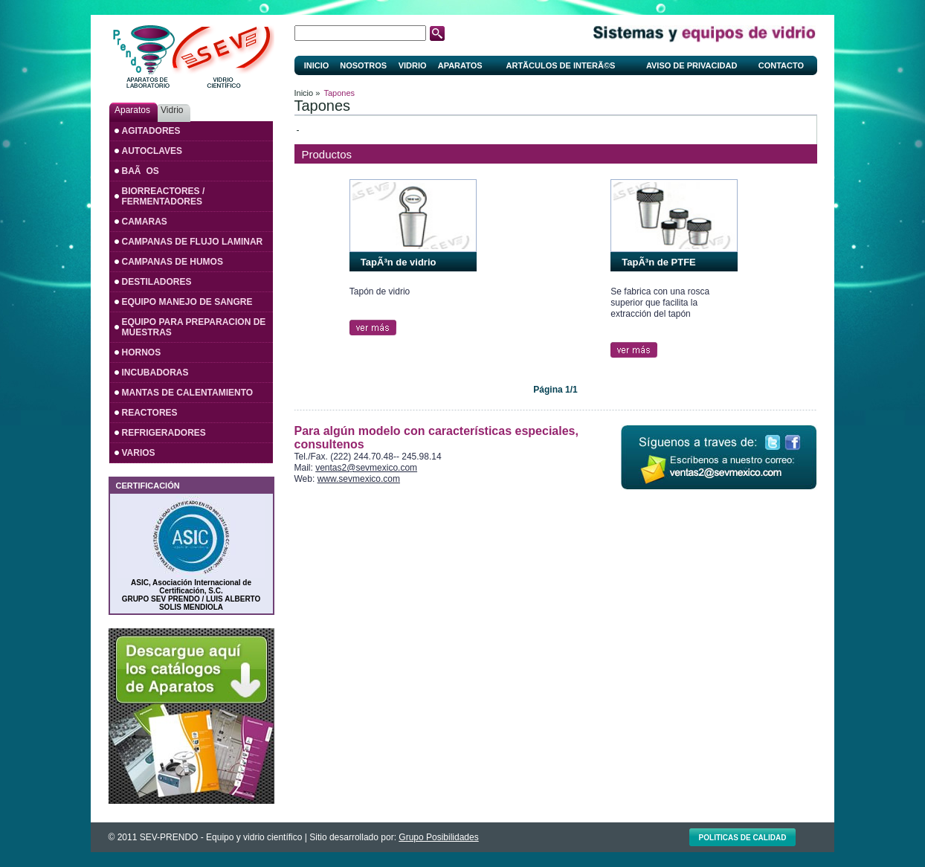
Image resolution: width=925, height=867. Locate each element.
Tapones (339, 92)
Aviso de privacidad (691, 65)
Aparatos (460, 65)
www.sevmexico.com (359, 479)
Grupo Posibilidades (438, 837)
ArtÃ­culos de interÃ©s (561, 65)
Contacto (781, 65)
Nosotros (363, 65)
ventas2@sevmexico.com (366, 467)
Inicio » (307, 92)
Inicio (316, 65)
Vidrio (413, 65)
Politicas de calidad (743, 838)
